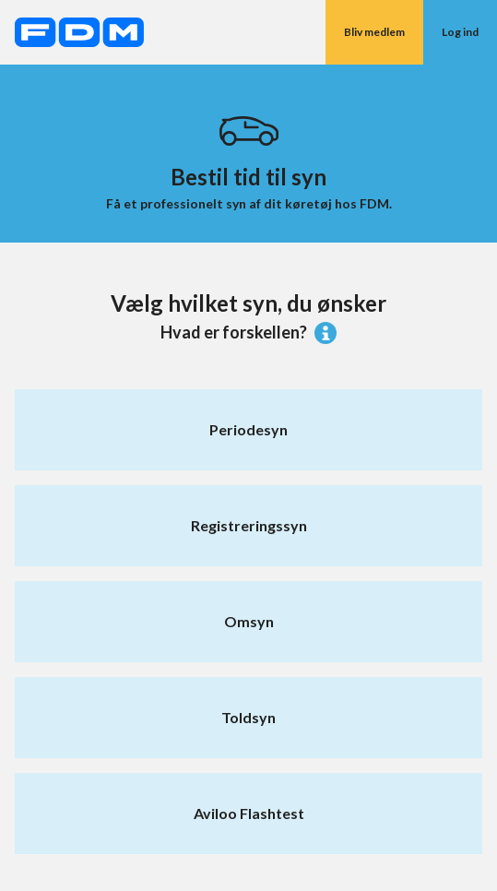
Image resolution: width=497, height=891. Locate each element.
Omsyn (249, 621)
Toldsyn (248, 717)
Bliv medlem (374, 32)
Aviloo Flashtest (249, 813)
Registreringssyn (249, 525)
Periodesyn (248, 429)
